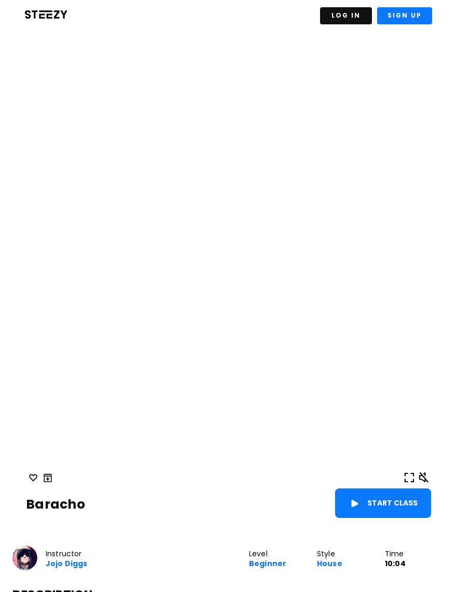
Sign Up (404, 15)
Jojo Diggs (66, 564)
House (329, 564)
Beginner (267, 564)
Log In (346, 15)
